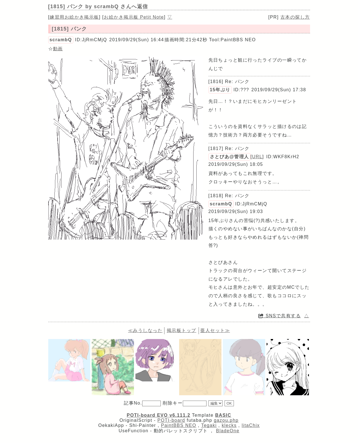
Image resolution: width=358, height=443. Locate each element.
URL (257, 156)
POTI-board (171, 420)
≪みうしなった (145, 330)
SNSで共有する (279, 315)
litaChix (251, 425)
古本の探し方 (295, 17)
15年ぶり (220, 89)
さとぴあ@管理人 (229, 156)
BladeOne (228, 430)
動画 (58, 48)
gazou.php (226, 420)
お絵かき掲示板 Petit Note (134, 17)
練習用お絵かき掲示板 (74, 17)
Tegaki (209, 425)
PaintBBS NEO (178, 425)
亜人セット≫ (215, 330)
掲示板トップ (181, 330)
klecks (229, 425)
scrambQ (61, 39)
